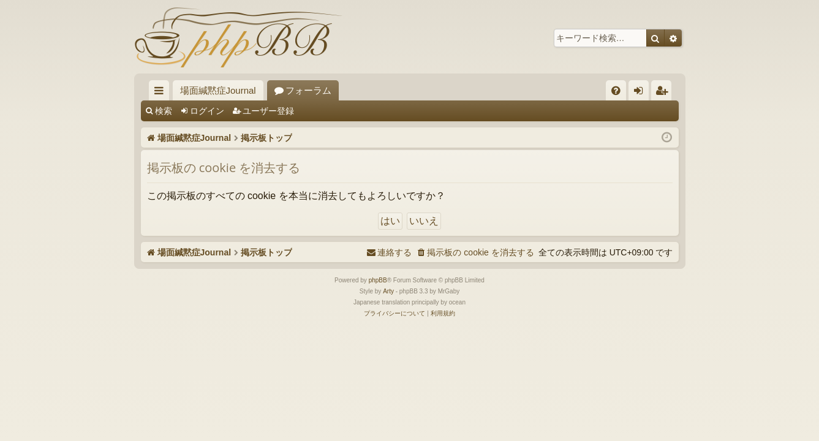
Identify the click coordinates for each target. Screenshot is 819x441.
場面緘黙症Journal (218, 90)
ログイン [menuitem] (642, 92)
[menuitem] (616, 90)
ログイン (207, 111)
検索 (163, 111)
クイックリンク (161, 92)
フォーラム (308, 90)
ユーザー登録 (268, 111)
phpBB (378, 280)
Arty (388, 291)
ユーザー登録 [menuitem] (664, 92)
